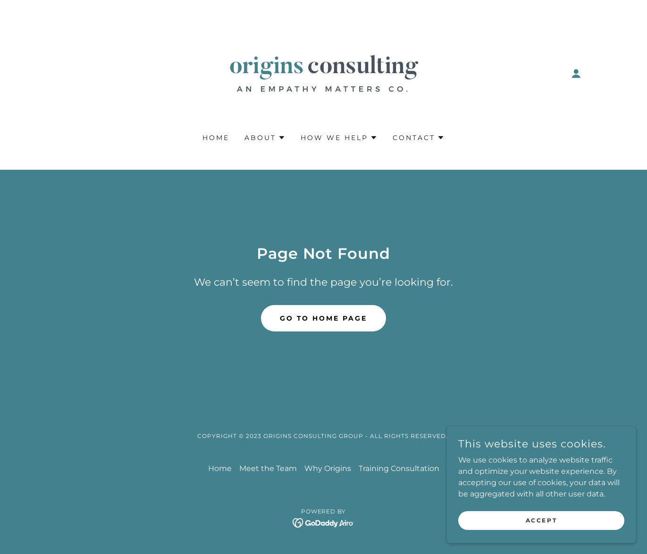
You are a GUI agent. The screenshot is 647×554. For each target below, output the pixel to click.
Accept (541, 520)
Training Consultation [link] (399, 468)
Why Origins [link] (327, 468)
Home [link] (215, 137)
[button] (576, 73)
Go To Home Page (324, 318)
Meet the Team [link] (268, 468)
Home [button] (220, 468)
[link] (323, 72)
